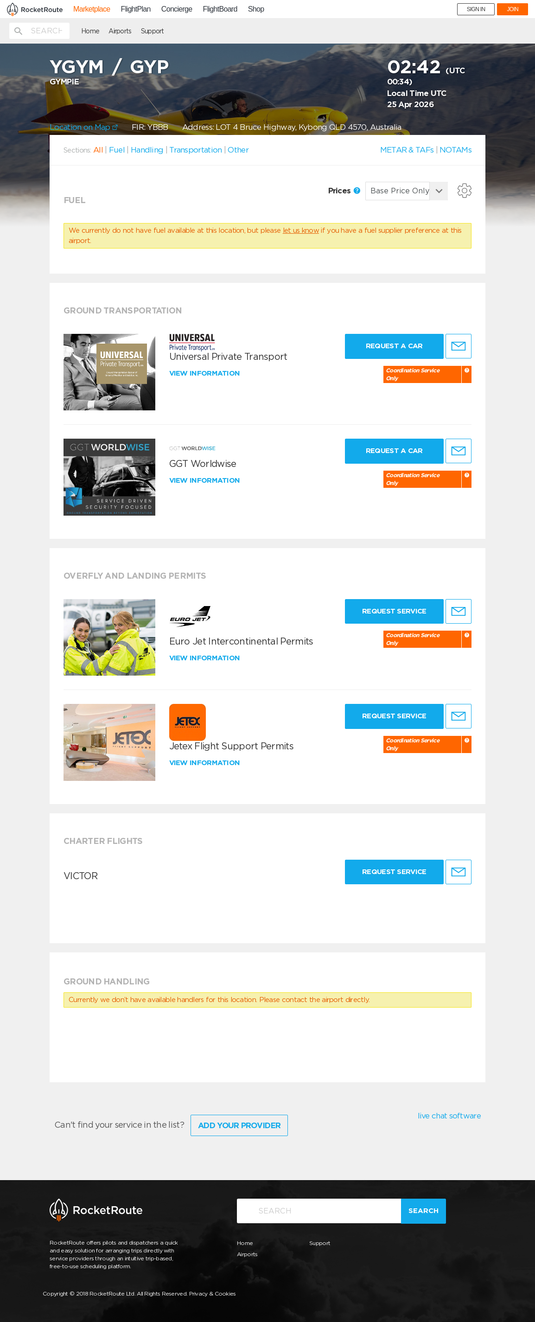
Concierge (176, 9)
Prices (344, 190)
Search (423, 1211)
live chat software (449, 1115)
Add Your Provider (239, 1125)
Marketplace (91, 9)
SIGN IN (476, 9)
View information (205, 373)
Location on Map (84, 127)
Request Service (394, 611)
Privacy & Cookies (212, 1293)
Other (238, 149)
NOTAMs (455, 149)
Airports (119, 31)
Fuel (117, 149)
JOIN (512, 9)
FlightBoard (220, 9)
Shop (256, 9)
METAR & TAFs (407, 149)
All (98, 149)
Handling (147, 149)
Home (90, 31)
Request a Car (394, 346)
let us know (301, 230)
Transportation (195, 149)
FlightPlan (136, 9)
